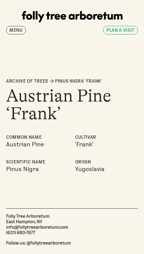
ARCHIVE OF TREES (27, 81)
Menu (16, 30)
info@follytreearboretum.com (37, 227)
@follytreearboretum (49, 243)
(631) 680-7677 (20, 232)
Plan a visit (120, 30)
